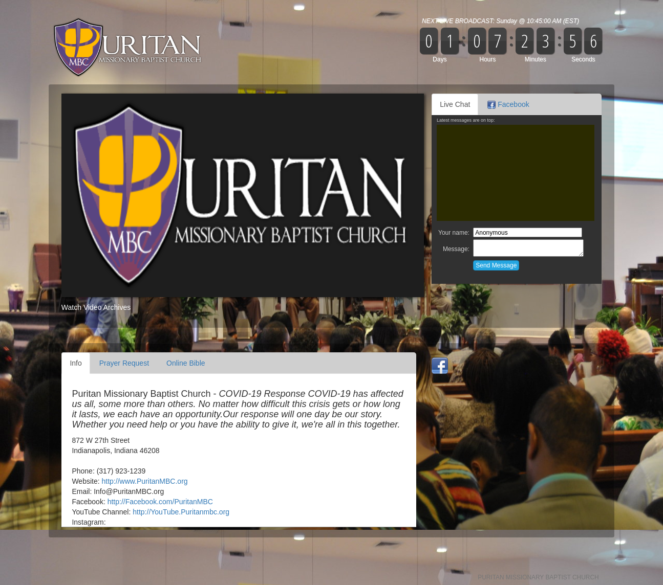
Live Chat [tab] (455, 104)
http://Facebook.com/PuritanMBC (160, 502)
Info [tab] (75, 363)
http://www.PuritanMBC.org (145, 481)
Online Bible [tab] (185, 363)
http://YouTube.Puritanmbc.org (181, 512)
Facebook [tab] (508, 104)
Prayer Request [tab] (124, 363)
